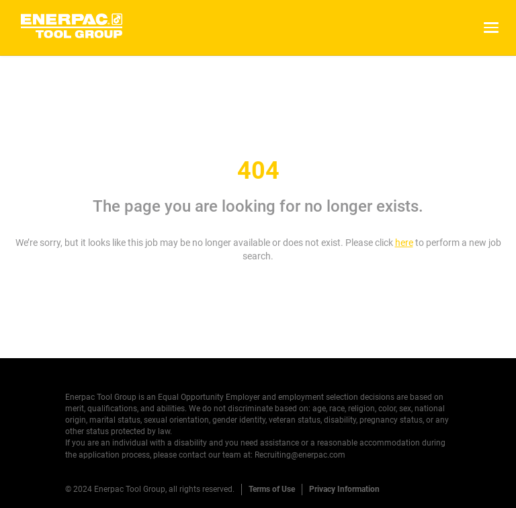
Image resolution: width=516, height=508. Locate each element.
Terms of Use (272, 489)
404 (258, 171)
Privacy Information (344, 489)
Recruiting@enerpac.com (300, 455)
